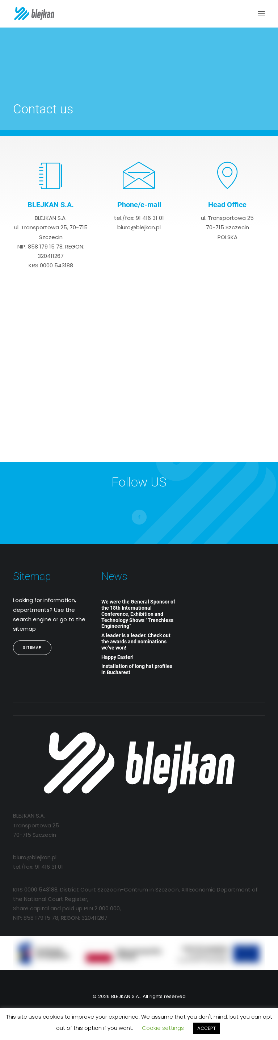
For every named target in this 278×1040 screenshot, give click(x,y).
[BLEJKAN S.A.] (34, 14)
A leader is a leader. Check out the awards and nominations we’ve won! (135, 641)
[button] (261, 14)
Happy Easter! (117, 657)
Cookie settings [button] (163, 1028)
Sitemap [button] (32, 647)
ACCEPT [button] (206, 1028)
